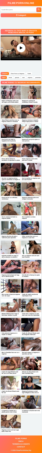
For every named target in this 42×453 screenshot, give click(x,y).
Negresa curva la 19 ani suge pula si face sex (10, 430)
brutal (10, 77)
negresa (30, 77)
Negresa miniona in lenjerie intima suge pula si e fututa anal (30, 121)
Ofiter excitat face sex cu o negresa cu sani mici (30, 237)
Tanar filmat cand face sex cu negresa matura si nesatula (10, 120)
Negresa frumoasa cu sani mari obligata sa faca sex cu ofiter (30, 392)
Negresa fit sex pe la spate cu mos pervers (31, 140)
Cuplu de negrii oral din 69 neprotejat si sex (30, 295)
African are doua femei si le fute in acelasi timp (30, 372)
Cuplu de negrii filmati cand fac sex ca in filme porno (10, 372)
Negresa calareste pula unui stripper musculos (30, 198)
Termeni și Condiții (21, 444)
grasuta (17, 77)
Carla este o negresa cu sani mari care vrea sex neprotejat (30, 314)
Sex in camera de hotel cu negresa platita (9, 217)
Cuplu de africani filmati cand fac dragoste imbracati (30, 333)
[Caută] (38, 9)
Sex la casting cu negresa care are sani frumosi (31, 178)
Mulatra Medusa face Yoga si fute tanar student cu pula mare (10, 315)
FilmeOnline (21, 3)
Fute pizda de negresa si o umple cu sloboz (9, 333)
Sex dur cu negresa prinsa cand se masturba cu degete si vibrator (11, 179)
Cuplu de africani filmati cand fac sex (10, 391)
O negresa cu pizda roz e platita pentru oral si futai (9, 411)
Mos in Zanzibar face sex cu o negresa (10, 353)
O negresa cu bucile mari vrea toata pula (31, 411)
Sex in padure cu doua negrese (28, 217)
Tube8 (29, 73)
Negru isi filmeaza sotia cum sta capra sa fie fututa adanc (10, 101)
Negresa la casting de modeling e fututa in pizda (29, 101)
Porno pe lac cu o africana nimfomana (9, 198)
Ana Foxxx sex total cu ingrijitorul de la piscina (9, 140)
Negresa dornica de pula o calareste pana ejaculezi (9, 237)
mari (23, 77)
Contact (21, 447)
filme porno (21, 438)
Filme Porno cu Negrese (17, 73)
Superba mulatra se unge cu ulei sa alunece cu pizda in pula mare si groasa (10, 257)
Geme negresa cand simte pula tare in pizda (30, 159)
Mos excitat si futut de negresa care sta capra (11, 295)
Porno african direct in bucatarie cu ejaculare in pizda (11, 159)
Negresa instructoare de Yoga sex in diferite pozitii (10, 275)
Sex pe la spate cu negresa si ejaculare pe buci (30, 353)
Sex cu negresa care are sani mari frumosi (30, 256)
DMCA (21, 441)
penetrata (38, 77)
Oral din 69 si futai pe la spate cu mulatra (31, 275)
